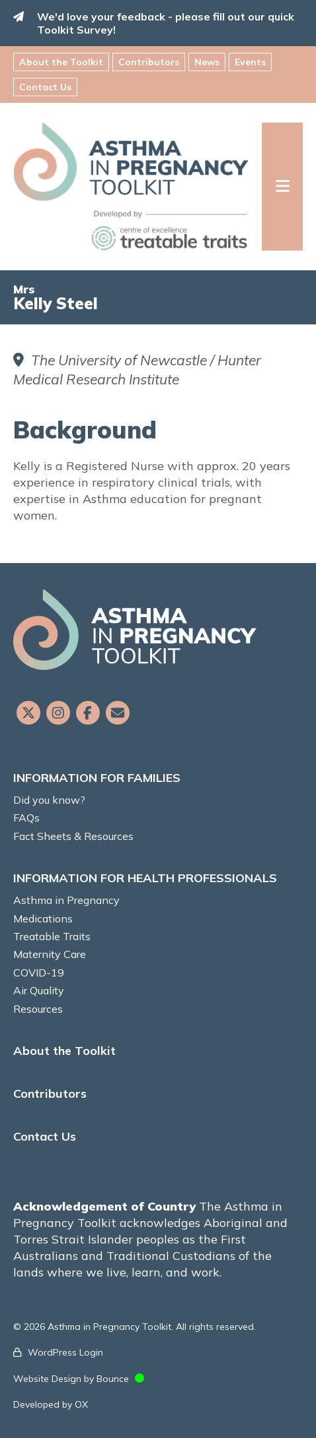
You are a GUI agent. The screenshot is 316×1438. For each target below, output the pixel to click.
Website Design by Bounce (71, 1379)
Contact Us (45, 87)
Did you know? (49, 799)
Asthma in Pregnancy (66, 900)
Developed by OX (50, 1404)
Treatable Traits (52, 936)
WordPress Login (65, 1352)
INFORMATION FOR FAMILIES (96, 777)
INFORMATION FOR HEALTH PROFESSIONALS (145, 877)
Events (250, 62)
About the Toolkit (61, 62)
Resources (38, 1008)
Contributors (148, 62)
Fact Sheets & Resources (73, 836)
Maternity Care (49, 954)
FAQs (26, 817)
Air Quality (38, 990)
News (206, 62)
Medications (43, 918)
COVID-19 (38, 972)
